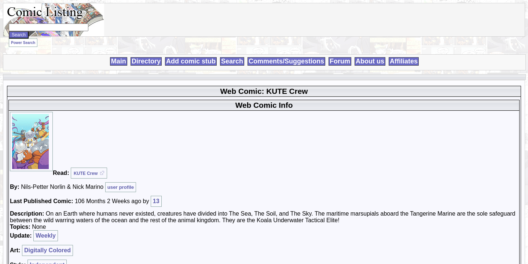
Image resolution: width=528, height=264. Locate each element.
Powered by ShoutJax (410, 131)
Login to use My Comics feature (329, 106)
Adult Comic (314, 143)
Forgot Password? (406, 114)
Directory (146, 52)
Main (118, 52)
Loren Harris (206, 246)
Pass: (393, 101)
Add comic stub (191, 52)
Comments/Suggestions (286, 52)
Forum (340, 52)
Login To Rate (312, 111)
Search (232, 52)
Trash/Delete (314, 130)
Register (396, 87)
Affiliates (404, 52)
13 (225, 108)
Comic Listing (132, 246)
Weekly (149, 134)
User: (393, 93)
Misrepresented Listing (324, 149)
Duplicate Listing (319, 136)
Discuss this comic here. (111, 156)
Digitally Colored (150, 139)
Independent (150, 143)
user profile (201, 104)
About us (370, 52)
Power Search (99, 40)
